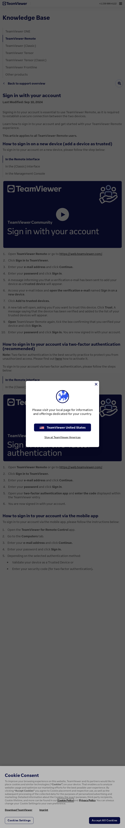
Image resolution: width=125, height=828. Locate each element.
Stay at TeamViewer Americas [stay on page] (62, 437)
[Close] (96, 384)
